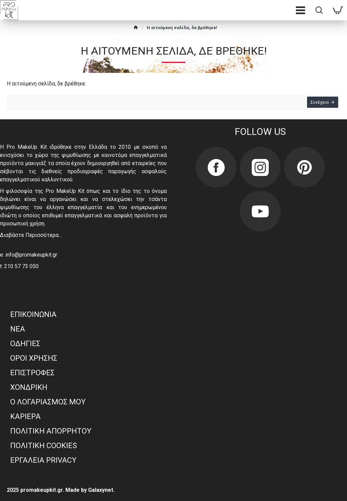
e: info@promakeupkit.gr (28, 255)
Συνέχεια (318, 103)
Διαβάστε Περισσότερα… (31, 235)
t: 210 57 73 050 (19, 266)
